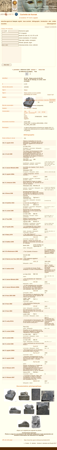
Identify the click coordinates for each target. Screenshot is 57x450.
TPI (25, 110)
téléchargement (51, 23)
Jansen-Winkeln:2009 (12, 169)
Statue (25, 91)
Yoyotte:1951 (10, 228)
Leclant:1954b (10, 333)
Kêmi (34, 238)
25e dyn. (29, 110)
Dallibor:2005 (10, 243)
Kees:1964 (9, 312)
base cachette (27, 21)
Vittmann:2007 (10, 379)
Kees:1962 (9, 305)
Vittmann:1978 (10, 369)
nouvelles (4, 23)
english (20, 21)
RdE (34, 231)
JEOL (34, 263)
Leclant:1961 (10, 339)
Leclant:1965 (10, 212)
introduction (44, 21)
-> (33, 71)
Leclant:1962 (10, 345)
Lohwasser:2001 (11, 184)
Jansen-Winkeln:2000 (12, 281)
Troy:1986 (9, 220)
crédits (54, 21)
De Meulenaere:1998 (12, 253)
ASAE (34, 178)
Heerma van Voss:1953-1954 (14, 260)
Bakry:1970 (9, 236)
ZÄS (34, 308)
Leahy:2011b (10, 322)
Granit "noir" (50, 96)
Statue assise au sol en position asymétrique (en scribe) (32, 95)
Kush (34, 348)
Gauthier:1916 (10, 204)
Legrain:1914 (10, 144)
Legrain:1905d (10, 352)
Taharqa (34, 110)
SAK (34, 283)
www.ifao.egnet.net (6, 21)
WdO (34, 292)
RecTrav (35, 354)
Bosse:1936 (9, 195)
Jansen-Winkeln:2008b (12, 289)
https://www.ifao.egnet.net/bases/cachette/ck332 (37, 441)
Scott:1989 (9, 155)
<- (15, 71)
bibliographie (36, 21)
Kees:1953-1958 (10, 297)
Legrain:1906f (10, 360)
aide (50, 21)
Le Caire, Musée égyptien (26, 118)
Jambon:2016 (10, 270)
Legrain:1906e (10, 176)
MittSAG (35, 382)
